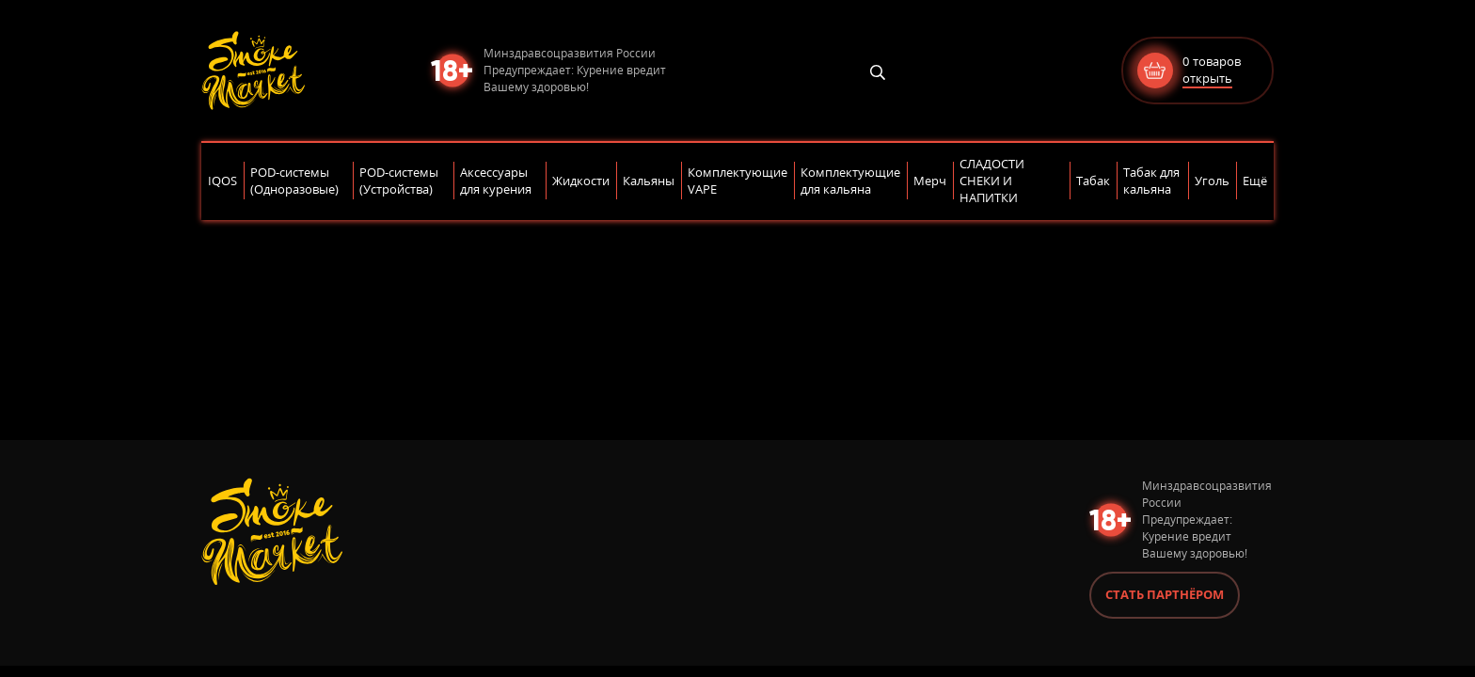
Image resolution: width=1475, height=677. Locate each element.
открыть (1207, 78)
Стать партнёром (1164, 594)
